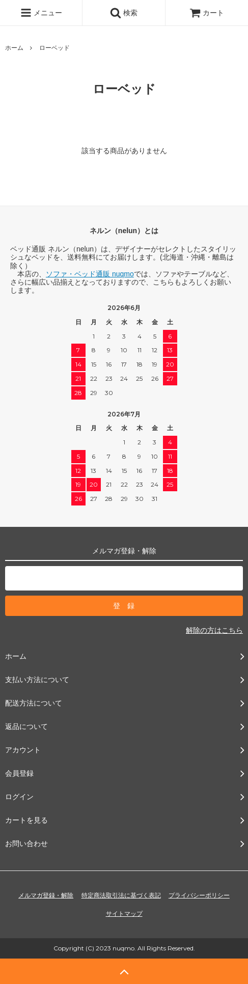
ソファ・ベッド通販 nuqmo (90, 274)
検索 (123, 12)
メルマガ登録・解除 (45, 895)
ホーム (14, 47)
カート (206, 13)
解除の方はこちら (214, 630)
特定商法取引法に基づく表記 (121, 895)
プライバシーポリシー (199, 895)
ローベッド (54, 47)
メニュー (41, 12)
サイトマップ (124, 913)
